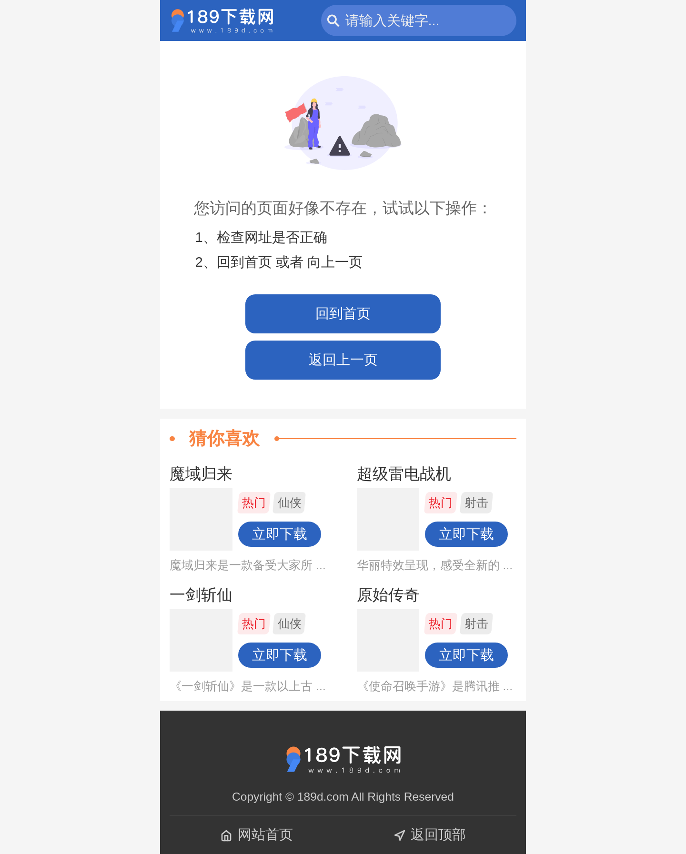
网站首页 (256, 834)
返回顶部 (429, 834)
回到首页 (343, 313)
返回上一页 (343, 359)
